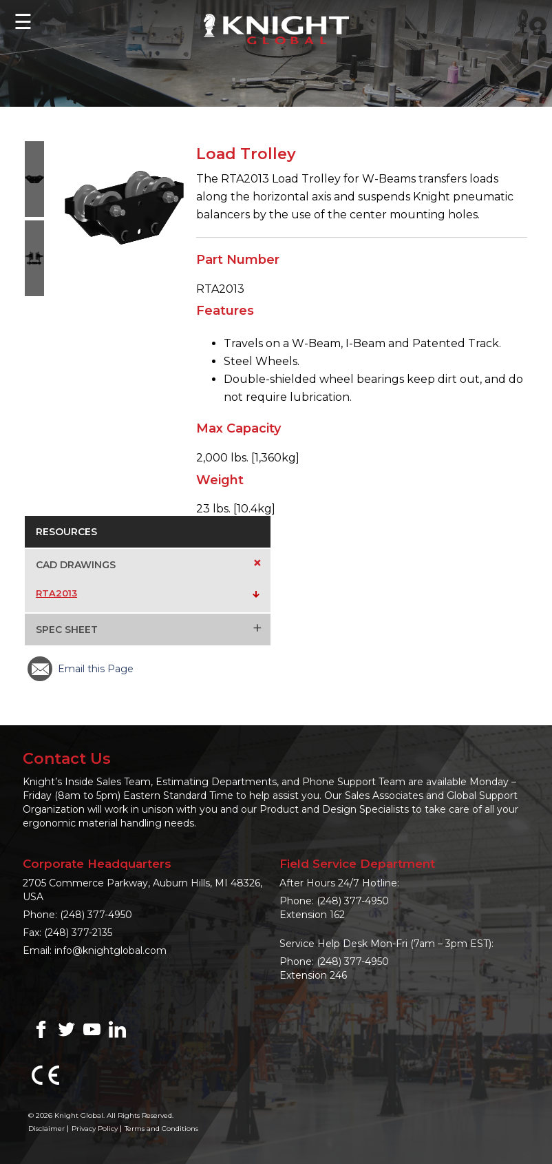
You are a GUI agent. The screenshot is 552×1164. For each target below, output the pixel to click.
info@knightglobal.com (110, 950)
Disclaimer (46, 1128)
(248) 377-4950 (96, 914)
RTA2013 (56, 593)
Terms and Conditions (161, 1128)
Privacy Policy (95, 1128)
